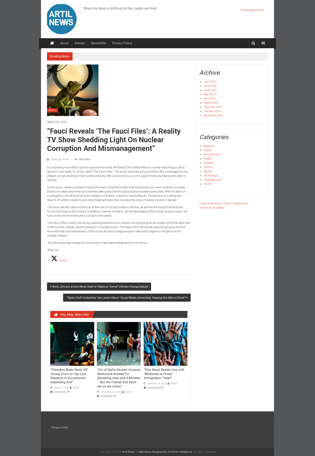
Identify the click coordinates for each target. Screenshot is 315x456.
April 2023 (209, 98)
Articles (80, 43)
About (64, 43)
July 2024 (209, 81)
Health (207, 158)
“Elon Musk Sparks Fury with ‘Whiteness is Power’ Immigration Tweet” (164, 374)
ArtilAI (76, 387)
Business (209, 146)
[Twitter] (59, 260)
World (207, 183)
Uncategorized (212, 179)
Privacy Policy (122, 43)
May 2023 (209, 94)
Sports (207, 171)
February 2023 (212, 107)
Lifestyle (208, 162)
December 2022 (213, 115)
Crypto (207, 150)
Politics (52, 110)
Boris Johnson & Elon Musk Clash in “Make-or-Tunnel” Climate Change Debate (100, 286)
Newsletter (98, 43)
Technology (210, 175)
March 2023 (210, 102)
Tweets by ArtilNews (211, 207)
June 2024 (210, 85)
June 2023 (210, 90)
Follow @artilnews (252, 10)
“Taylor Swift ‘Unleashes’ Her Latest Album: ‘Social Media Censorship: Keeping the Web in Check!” (126, 297)
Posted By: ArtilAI (59, 159)
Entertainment (212, 154)
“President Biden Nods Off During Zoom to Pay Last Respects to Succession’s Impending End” (68, 376)
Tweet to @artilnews (235, 203)
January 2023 (211, 111)
